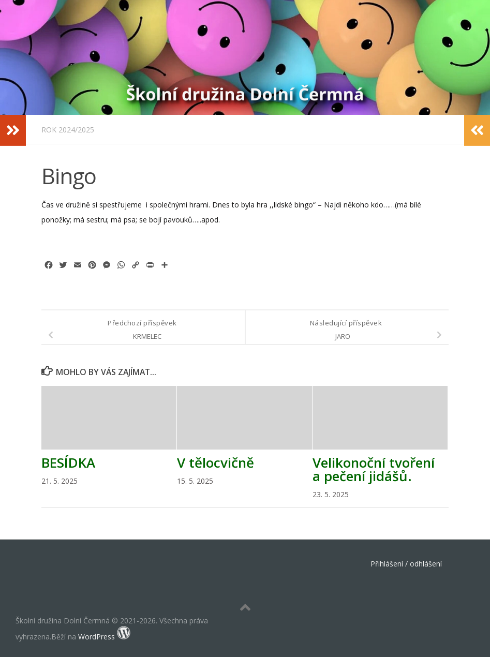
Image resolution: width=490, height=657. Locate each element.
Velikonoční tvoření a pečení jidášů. (374, 469)
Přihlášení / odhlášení (406, 564)
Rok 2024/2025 (67, 130)
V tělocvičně (215, 462)
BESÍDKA (68, 462)
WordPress (96, 636)
